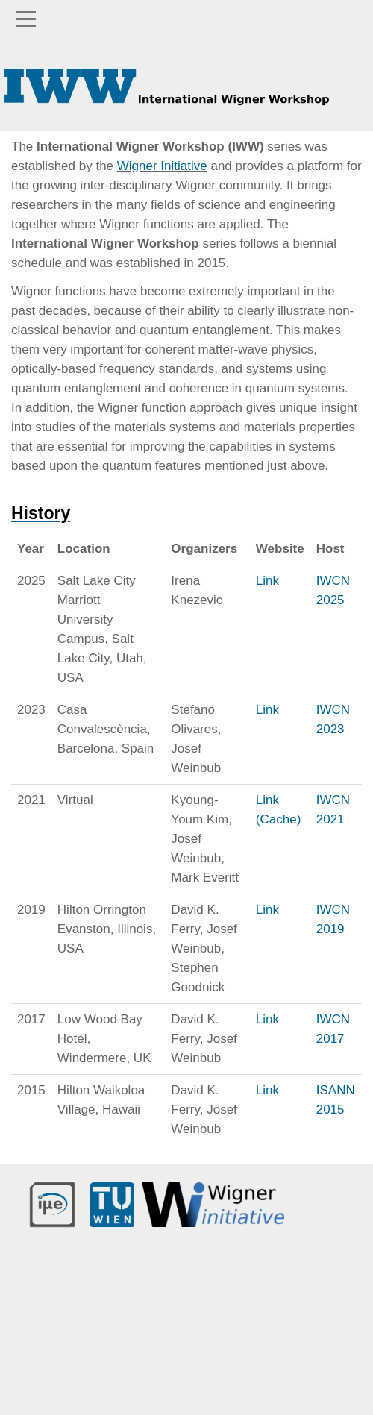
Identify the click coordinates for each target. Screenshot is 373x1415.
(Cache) (278, 819)
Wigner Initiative (162, 166)
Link (267, 581)
